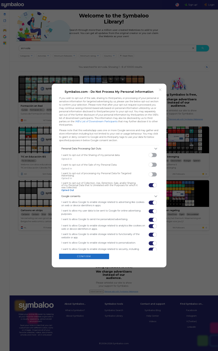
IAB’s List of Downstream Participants (96, 121)
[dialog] (109, 175)
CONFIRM (84, 256)
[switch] (153, 155)
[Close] (160, 90)
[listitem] (109, 148)
